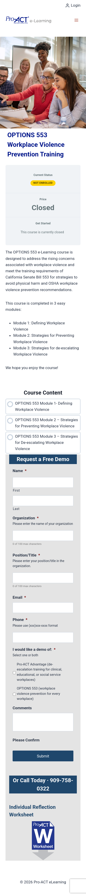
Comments (22, 708)
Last (16, 509)
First (16, 490)
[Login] (72, 5)
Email (19, 597)
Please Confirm (26, 740)
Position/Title (26, 555)
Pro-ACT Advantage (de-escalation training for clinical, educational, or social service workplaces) (39, 672)
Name (20, 470)
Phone (20, 619)
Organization (26, 518)
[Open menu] (76, 20)
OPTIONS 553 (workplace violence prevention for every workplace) (38, 693)
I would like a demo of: (34, 649)
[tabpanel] (43, 316)
